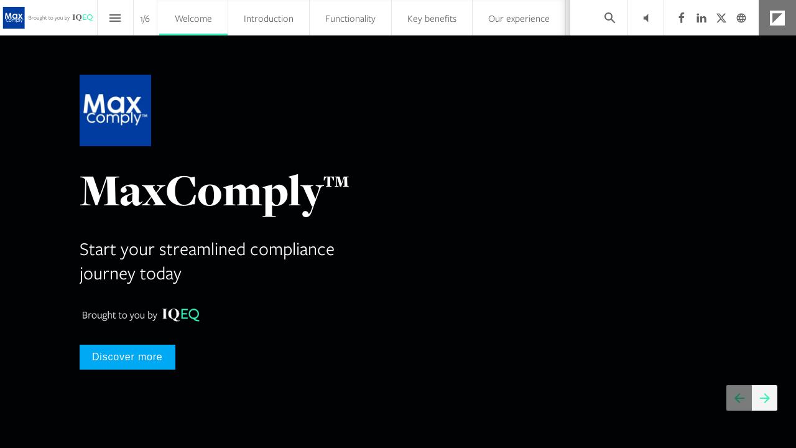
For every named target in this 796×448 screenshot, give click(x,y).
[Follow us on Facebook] (681, 18)
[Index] (115, 17)
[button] (646, 17)
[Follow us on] (741, 18)
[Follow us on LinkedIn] (701, 18)
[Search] (609, 17)
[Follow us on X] (721, 18)
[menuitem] (193, 17)
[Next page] (764, 398)
